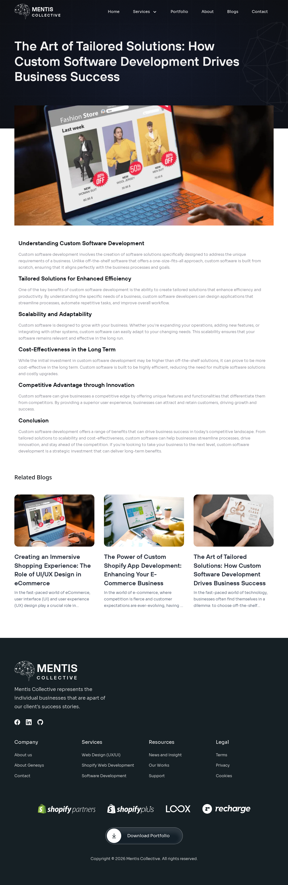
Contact (260, 11)
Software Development (104, 779)
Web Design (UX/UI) (101, 758)
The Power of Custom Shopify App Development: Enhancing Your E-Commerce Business (143, 569)
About (208, 11)
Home (114, 11)
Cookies (224, 779)
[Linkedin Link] (29, 722)
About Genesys (29, 768)
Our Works (159, 768)
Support (157, 779)
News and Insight (165, 758)
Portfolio (179, 11)
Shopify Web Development (108, 768)
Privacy (223, 768)
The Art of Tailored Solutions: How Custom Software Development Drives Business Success (230, 569)
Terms (221, 758)
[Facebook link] (17, 722)
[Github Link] (40, 722)
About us (23, 758)
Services (145, 11)
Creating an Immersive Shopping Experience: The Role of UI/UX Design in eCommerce (52, 569)
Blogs (232, 11)
